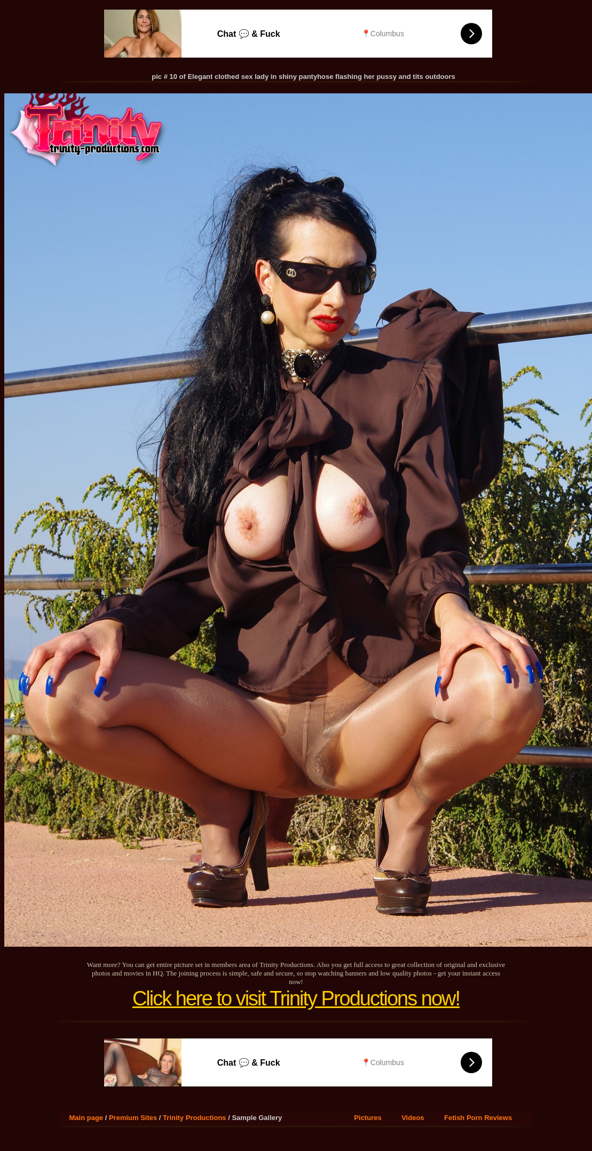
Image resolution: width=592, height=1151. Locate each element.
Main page (86, 1118)
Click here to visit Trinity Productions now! (296, 998)
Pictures (367, 1118)
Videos (412, 1118)
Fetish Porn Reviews (478, 1118)
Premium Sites (133, 1118)
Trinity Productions (194, 1118)
